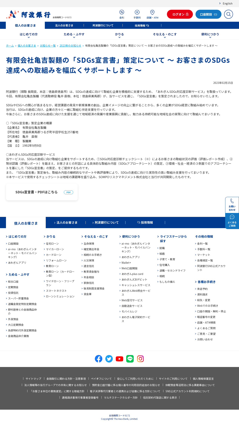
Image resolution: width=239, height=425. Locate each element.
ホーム (10, 45)
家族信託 (89, 283)
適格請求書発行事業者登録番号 (80, 397)
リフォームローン (56, 260)
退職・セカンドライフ (172, 270)
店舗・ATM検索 (206, 322)
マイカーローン (55, 249)
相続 (162, 276)
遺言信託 (89, 266)
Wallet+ (126, 262)
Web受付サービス (132, 300)
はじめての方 (29, 34)
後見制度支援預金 (94, 288)
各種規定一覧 (205, 260)
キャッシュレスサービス (136, 285)
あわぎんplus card (132, 274)
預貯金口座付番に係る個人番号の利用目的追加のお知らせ (126, 385)
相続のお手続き (93, 255)
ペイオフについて (101, 378)
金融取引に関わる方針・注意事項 (66, 378)
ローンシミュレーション (60, 296)
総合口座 (13, 281)
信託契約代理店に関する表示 (160, 397)
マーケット (203, 255)
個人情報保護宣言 (203, 378)
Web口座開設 (129, 268)
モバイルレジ (129, 311)
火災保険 (89, 260)
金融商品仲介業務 (18, 336)
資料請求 (202, 294)
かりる (119, 34)
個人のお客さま (25, 25)
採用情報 (140, 25)
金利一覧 (202, 243)
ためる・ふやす (74, 34)
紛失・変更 (203, 300)
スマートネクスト (56, 291)
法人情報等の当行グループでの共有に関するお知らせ (55, 385)
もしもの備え (167, 282)
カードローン (53, 255)
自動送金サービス (132, 306)
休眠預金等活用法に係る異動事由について (190, 385)
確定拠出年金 (91, 249)
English (227, 3)
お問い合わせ (205, 339)
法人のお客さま (64, 25)
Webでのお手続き (207, 305)
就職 (162, 248)
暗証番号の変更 (206, 317)
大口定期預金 (16, 325)
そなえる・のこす (165, 34)
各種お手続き (207, 281)
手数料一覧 (203, 249)
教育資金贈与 (91, 271)
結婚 (162, 253)
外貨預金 (13, 319)
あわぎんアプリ (17, 262)
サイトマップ (33, 378)
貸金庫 (87, 294)
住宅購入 (164, 265)
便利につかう (210, 34)
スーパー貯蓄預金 (18, 298)
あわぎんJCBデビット (134, 279)
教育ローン (52, 266)
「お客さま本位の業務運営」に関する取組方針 (57, 391)
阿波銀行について (103, 25)
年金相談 (89, 277)
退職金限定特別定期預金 (22, 304)
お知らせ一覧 (48, 45)
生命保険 (89, 243)
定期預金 (13, 287)
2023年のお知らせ (70, 45)
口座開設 (13, 243)
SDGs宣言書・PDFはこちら (36, 191)
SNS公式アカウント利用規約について (188, 391)
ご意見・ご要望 (206, 334)
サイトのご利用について (173, 378)
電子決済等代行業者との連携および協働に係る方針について (125, 391)
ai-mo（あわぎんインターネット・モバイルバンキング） (22, 253)
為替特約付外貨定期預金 (22, 330)
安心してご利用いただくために (135, 378)
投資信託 (13, 293)
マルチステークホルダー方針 (121, 397)
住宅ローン (52, 243)
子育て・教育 (167, 259)
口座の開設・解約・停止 (211, 311)
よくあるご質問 (206, 328)
